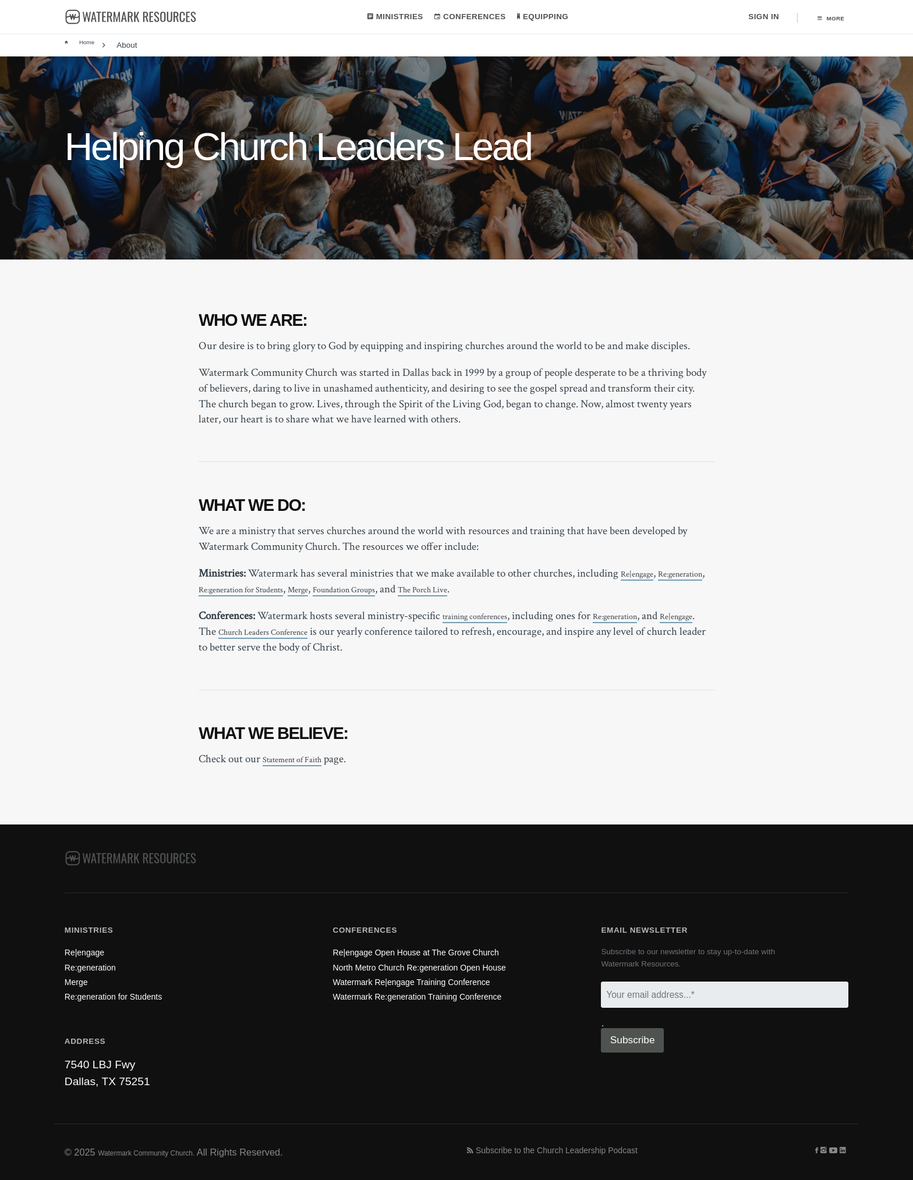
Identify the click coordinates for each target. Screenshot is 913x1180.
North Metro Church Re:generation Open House (451, 953)
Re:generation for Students (322, 590)
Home (83, 46)
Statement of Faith (303, 760)
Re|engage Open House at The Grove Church (447, 933)
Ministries (389, 17)
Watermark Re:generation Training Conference (448, 993)
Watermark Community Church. (164, 1151)
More (825, 17)
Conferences (464, 17)
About (129, 46)
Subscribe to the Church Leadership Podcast (583, 1151)
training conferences (487, 617)
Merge (398, 590)
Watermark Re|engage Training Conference (440, 973)
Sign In (752, 17)
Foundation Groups (459, 590)
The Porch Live (557, 590)
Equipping (537, 17)
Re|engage (643, 574)
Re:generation (229, 590)
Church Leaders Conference (328, 632)
